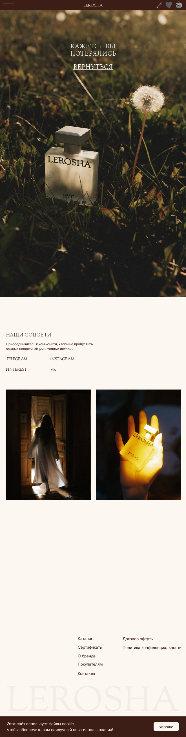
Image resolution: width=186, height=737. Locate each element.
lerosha (93, 5)
